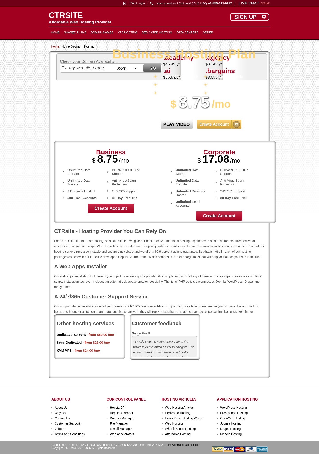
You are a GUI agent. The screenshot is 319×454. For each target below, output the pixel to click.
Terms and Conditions (70, 434)
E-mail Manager (121, 429)
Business (111, 152)
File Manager (119, 423)
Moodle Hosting (231, 434)
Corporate (219, 152)
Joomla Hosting (231, 423)
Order (208, 32)
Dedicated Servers (71, 334)
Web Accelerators (122, 434)
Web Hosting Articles (179, 407)
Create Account (214, 124)
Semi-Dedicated (69, 342)
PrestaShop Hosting (234, 413)
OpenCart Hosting (232, 418)
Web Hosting (174, 423)
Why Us (60, 413)
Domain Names (102, 32)
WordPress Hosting (233, 407)
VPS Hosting (127, 32)
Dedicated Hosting (157, 32)
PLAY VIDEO (176, 124)
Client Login (137, 3)
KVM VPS (64, 350)
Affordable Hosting (178, 434)
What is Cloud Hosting (180, 429)
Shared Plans (75, 32)
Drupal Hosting (230, 429)
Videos (59, 429)
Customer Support (67, 423)
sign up (246, 17)
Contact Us (62, 418)
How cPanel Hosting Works (183, 418)
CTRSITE (66, 15)
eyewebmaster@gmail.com (184, 444)
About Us (61, 407)
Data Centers (187, 32)
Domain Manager (122, 418)
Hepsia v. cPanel (121, 413)
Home (55, 32)
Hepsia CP (117, 407)
